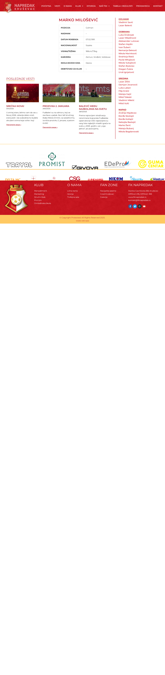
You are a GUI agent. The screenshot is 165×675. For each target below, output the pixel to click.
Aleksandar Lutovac (129, 45)
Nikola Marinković (128, 58)
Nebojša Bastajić (127, 126)
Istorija (91, 6)
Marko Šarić (125, 130)
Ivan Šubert (125, 52)
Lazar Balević (125, 30)
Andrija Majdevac (128, 117)
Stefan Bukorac (126, 70)
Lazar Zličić (124, 86)
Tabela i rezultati (123, 6)
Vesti (57, 6)
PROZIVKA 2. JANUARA (56, 110)
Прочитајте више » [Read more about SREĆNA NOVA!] (13, 129)
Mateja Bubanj (126, 133)
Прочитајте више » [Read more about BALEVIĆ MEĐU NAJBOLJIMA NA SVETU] (86, 137)
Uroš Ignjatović (126, 77)
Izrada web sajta (82, 225)
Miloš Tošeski (125, 102)
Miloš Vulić (124, 108)
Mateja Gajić (125, 98)
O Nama (68, 6)
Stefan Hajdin (126, 49)
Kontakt (157, 6)
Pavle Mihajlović (127, 64)
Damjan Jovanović (128, 89)
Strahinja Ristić (126, 61)
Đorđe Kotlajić (126, 123)
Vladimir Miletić (126, 105)
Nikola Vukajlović (127, 67)
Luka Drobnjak (126, 39)
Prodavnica (143, 6)
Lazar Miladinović (127, 42)
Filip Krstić (124, 95)
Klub (79, 6)
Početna (46, 6)
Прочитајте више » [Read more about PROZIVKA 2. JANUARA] (50, 132)
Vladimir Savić (126, 27)
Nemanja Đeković (128, 55)
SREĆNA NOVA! (15, 110)
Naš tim (104, 6)
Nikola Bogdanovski (129, 136)
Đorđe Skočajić (126, 120)
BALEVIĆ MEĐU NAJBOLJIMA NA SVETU (93, 112)
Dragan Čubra (126, 73)
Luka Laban (125, 92)
